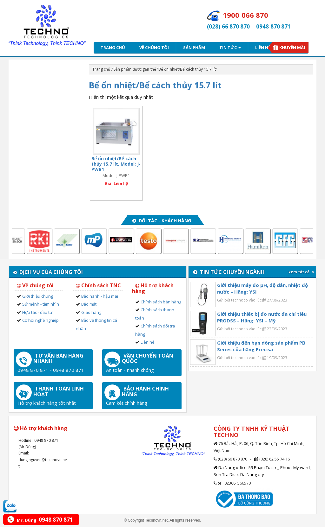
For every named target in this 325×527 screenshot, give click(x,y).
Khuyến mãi (292, 47)
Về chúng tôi (154, 47)
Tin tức (230, 47)
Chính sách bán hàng (161, 302)
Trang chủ (113, 47)
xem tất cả (301, 272)
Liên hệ (262, 47)
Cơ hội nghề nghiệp (40, 320)
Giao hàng (91, 312)
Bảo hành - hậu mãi (99, 296)
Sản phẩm (194, 47)
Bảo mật (88, 304)
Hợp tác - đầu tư (37, 312)
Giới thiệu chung (37, 296)
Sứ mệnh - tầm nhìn (40, 304)
